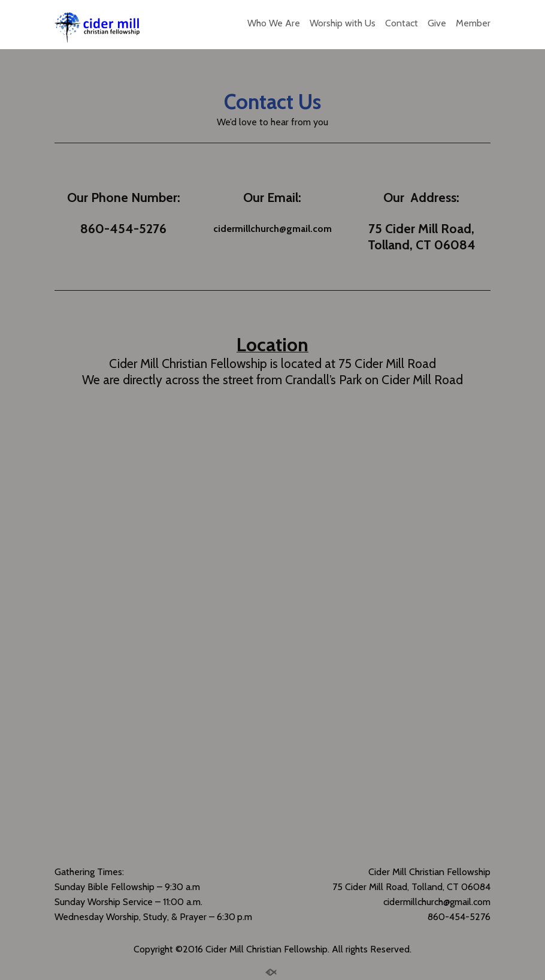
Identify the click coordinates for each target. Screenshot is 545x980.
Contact (401, 23)
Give (437, 23)
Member (473, 23)
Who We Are (273, 23)
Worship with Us (343, 23)
